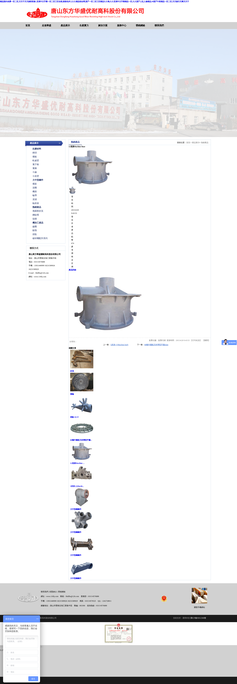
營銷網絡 (61, 592)
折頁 (72, 371)
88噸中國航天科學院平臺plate (156, 345)
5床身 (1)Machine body (119, 345)
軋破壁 (35, 160)
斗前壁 (35, 176)
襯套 (34, 184)
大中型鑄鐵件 (75, 509)
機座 (34, 191)
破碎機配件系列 (40, 238)
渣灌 (34, 199)
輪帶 (34, 195)
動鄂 (34, 230)
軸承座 (35, 203)
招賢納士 (53, 592)
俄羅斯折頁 (37, 211)
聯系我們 (44, 592)
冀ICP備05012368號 (198, 618)
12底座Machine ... (77, 463)
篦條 (34, 168)
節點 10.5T (74, 417)
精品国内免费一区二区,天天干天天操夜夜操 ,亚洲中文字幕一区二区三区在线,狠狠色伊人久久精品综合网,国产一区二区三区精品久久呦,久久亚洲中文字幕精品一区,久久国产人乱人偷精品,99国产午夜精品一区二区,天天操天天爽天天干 (94, 1)
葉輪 (72, 394)
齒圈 (34, 226)
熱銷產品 (204, 142)
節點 (34, 234)
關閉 (206, 340)
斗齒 (34, 172)
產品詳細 (72, 270)
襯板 (34, 157)
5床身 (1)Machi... (77, 486)
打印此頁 (196, 340)
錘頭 (34, 153)
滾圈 (34, 188)
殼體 (34, 219)
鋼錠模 (35, 215)
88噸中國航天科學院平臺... (81, 440)
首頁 (188, 142)
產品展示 (195, 142)
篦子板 (35, 164)
